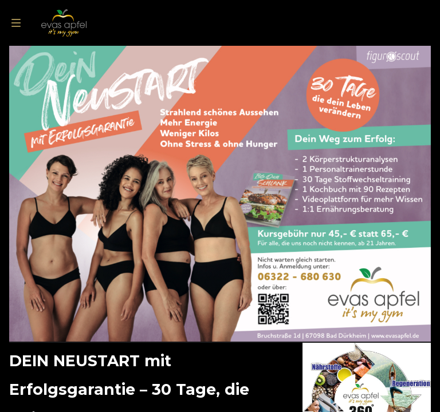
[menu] (16, 22)
